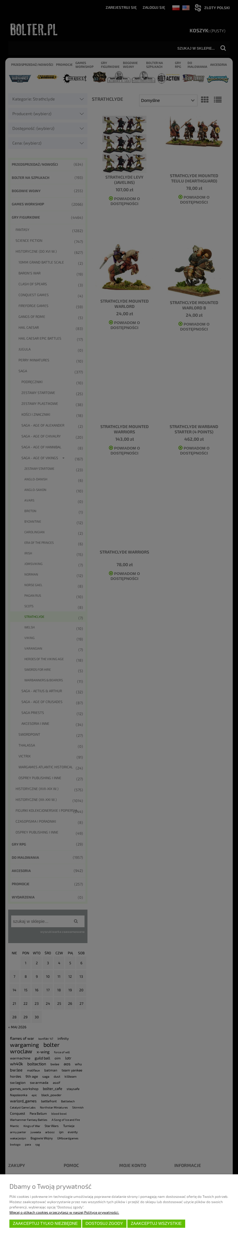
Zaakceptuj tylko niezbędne (45, 1223)
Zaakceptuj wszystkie (156, 1223)
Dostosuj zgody (104, 1223)
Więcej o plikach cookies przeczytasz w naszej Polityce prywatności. (64, 1212)
